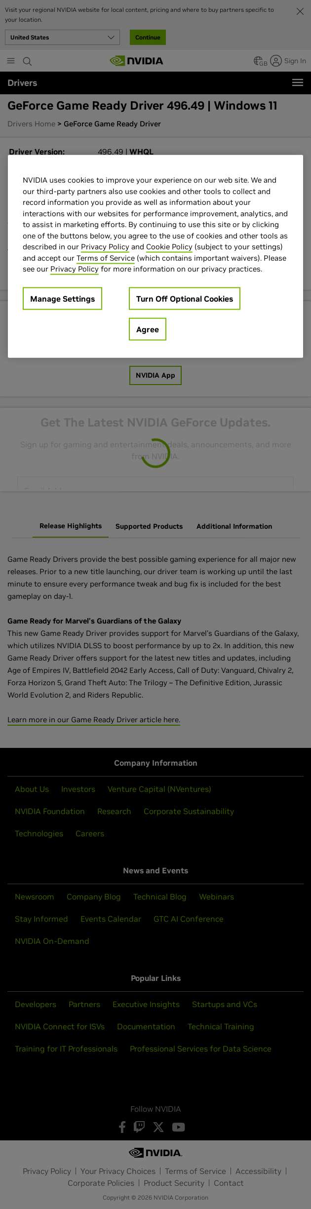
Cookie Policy (169, 246)
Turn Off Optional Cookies (184, 298)
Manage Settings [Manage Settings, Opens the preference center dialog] (62, 298)
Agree (147, 329)
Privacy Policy (105, 246)
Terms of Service (106, 257)
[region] (156, 256)
